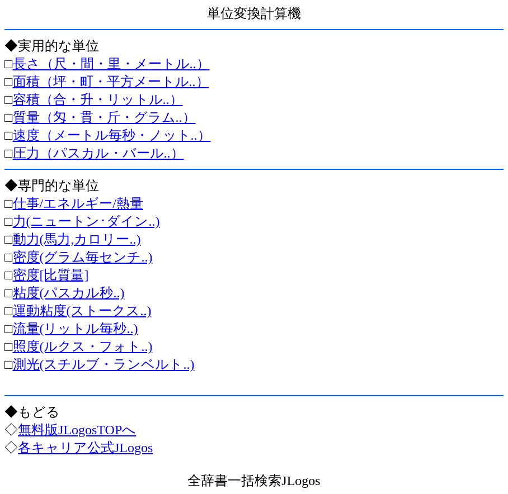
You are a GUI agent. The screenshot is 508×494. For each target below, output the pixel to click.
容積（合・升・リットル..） (98, 99)
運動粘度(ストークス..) (82, 310)
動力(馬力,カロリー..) (77, 239)
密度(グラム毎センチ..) (83, 257)
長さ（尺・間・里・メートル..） (111, 63)
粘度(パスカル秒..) (69, 293)
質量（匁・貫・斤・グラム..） (104, 117)
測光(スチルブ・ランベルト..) (104, 364)
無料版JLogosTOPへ (77, 429)
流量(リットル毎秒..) (75, 328)
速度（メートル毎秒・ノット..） (112, 135)
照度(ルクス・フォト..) (83, 346)
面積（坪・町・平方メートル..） (111, 81)
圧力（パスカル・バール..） (98, 153)
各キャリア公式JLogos (85, 447)
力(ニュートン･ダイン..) (86, 221)
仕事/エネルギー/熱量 (78, 203)
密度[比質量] (51, 275)
